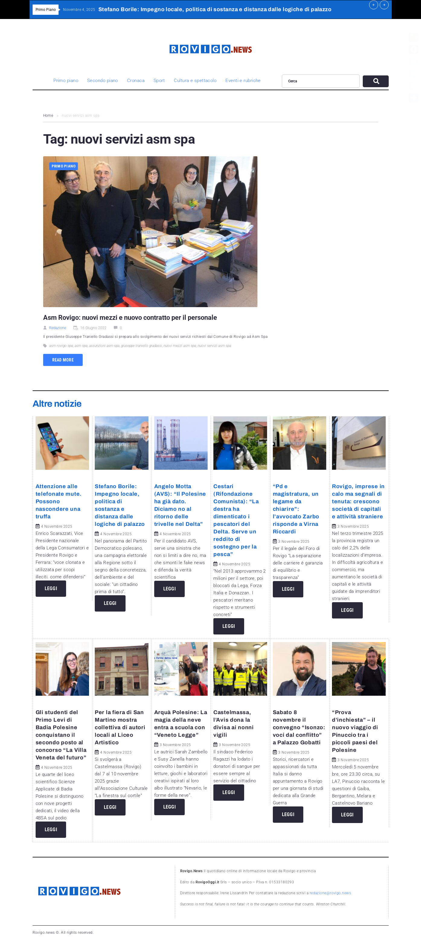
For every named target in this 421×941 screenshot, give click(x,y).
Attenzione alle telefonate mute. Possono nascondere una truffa (59, 501)
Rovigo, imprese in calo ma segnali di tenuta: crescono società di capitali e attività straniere (358, 501)
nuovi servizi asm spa (214, 346)
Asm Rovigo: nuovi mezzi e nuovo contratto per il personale (130, 317)
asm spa (81, 346)
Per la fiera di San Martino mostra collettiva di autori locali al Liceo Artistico (120, 727)
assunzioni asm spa (104, 346)
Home (48, 115)
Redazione (57, 328)
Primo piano (64, 166)
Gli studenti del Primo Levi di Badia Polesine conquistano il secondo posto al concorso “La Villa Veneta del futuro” (61, 735)
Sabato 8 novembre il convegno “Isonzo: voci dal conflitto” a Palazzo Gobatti (299, 727)
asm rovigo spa (61, 346)
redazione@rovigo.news (330, 893)
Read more (63, 360)
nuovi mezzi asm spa (180, 346)
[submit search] (375, 81)
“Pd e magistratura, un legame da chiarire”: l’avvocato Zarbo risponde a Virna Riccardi (296, 509)
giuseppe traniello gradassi (141, 346)
